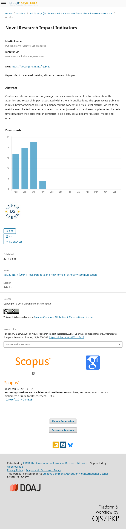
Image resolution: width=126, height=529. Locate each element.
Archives (20, 13)
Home (8, 13)
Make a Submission (63, 421)
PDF (10, 231)
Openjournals (15, 466)
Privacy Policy (15, 470)
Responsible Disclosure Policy (43, 470)
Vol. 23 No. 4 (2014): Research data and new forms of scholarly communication (71, 13)
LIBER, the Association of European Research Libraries (55, 463)
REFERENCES (15, 241)
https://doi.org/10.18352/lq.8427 (31, 66)
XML (11, 236)
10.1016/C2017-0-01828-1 (19, 399)
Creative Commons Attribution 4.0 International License (63, 317)
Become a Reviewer (63, 430)
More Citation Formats (18, 344)
